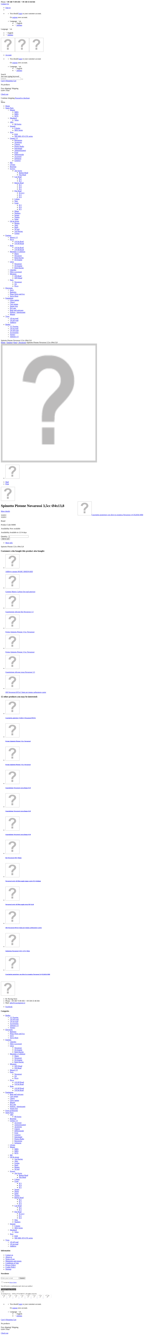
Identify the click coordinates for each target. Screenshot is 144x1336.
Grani (16, 203)
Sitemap (8, 1269)
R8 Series (17, 124)
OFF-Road (18, 278)
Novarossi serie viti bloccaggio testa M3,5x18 (19, 904)
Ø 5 (20, 209)
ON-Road (17, 276)
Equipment (9, 298)
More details (5, 511)
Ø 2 (20, 179)
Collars (17, 199)
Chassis (17, 144)
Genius (16, 233)
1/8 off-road (14, 330)
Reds (12, 246)
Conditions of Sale (12, 1263)
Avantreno (18, 142)
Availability (5, 529)
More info (9, 543)
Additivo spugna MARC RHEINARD (19, 572)
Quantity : (4, 536)
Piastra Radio (19, 146)
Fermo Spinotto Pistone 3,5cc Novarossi (19, 632)
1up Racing (18, 231)
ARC (12, 122)
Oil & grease (14, 221)
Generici (17, 161)
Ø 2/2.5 (21, 193)
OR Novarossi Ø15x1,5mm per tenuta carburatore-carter (25, 692)
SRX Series (18, 130)
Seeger (16, 215)
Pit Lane (13, 308)
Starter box (14, 306)
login (20, 14)
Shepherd (13, 118)
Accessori (17, 156)
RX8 (16, 134)
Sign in (8, 8)
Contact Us (5, 4)
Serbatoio (17, 159)
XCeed (16, 229)
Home (7, 106)
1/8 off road (14, 320)
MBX (16, 114)
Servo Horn (14, 296)
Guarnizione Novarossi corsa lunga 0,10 (18, 788)
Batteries (13, 292)
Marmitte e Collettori (17, 252)
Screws (12, 169)
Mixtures (13, 274)
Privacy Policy (10, 1265)
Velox (16, 120)
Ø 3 (20, 181)
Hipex (16, 254)
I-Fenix (12, 165)
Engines (8, 235)
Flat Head (22, 175)
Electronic (9, 288)
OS (15, 284)
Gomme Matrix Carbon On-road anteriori (20, 592)
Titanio (17, 217)
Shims (16, 211)
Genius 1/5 (14, 138)
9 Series (17, 128)
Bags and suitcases (16, 310)
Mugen (12, 110)
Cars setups (14, 304)
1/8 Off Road (19, 243)
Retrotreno (18, 140)
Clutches (13, 270)
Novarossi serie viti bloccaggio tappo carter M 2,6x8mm (23, 881)
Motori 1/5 (14, 237)
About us (8, 1257)
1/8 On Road (19, 241)
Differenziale (19, 154)
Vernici (12, 335)
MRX (16, 112)
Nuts (16, 201)
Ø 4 (20, 187)
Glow (12, 262)
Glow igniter (14, 300)
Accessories (14, 333)
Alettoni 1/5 (14, 337)
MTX (16, 116)
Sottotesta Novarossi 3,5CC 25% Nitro (17, 951)
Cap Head (18, 177)
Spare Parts (9, 108)
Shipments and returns (13, 1261)
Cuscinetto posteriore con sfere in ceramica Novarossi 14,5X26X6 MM (27, 974)
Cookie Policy (10, 1267)
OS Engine (18, 260)
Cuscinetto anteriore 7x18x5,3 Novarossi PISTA (20, 718)
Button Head (23, 173)
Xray (12, 132)
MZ (11, 163)
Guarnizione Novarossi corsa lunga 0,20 (18, 811)
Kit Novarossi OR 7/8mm (13, 858)
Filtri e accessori (16, 272)
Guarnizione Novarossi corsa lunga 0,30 (18, 834)
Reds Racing (19, 258)
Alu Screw (18, 171)
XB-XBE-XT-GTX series (23, 136)
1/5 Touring (14, 326)
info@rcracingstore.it (17, 1003)
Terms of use (10, 1259)
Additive (13, 322)
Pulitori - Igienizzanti (17, 312)
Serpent (12, 126)
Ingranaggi (18, 148)
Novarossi (18, 256)
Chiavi (12, 302)
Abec (16, 225)
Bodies (7, 324)
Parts (12, 280)
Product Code (6, 525)
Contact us (9, 1255)
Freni (16, 152)
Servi (12, 290)
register (15, 17)
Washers (17, 213)
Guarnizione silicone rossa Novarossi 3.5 (20, 672)
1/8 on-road (14, 318)
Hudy (16, 227)
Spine (16, 219)
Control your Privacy (8, 1289)
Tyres (7, 316)
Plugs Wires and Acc (17, 294)
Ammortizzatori (20, 150)
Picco (12, 239)
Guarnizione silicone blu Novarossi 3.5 (19, 612)
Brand (3, 521)
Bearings (13, 167)
